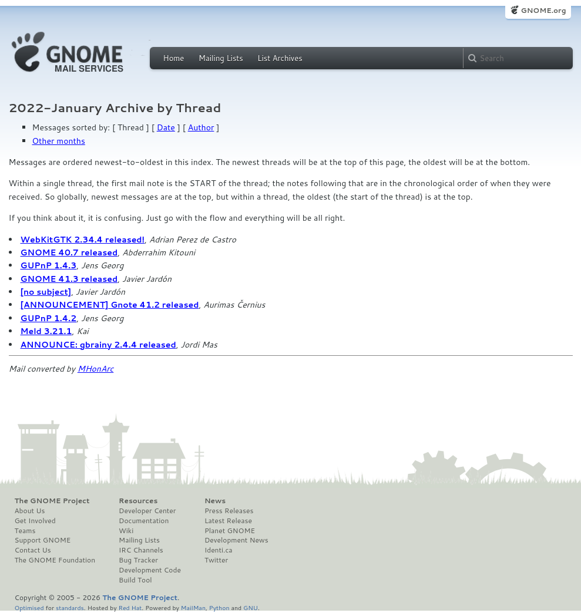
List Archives (279, 58)
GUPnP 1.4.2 (49, 318)
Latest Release (228, 521)
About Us (30, 511)
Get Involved (35, 521)
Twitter (216, 560)
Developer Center (147, 511)
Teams (25, 530)
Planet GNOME (229, 530)
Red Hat (130, 607)
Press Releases (228, 511)
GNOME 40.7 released (69, 252)
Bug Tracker (138, 560)
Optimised (29, 607)
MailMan (193, 607)
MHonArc (96, 369)
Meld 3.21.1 (46, 331)
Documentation (144, 521)
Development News (236, 540)
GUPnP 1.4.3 (49, 265)
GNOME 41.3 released (69, 279)
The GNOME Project (52, 501)
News (215, 501)
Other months (58, 141)
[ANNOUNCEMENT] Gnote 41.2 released (110, 305)
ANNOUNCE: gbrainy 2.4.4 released (98, 345)
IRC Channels (141, 550)
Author (201, 127)
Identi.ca (218, 550)
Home (173, 58)
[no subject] (46, 292)
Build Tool (135, 580)
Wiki (126, 530)
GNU (250, 607)
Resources (138, 501)
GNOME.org (543, 10)
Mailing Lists (221, 58)
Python (219, 607)
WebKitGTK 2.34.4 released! (83, 239)
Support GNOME (43, 540)
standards (70, 607)
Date (166, 127)
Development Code (150, 570)
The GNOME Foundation (55, 560)
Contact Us (33, 550)
